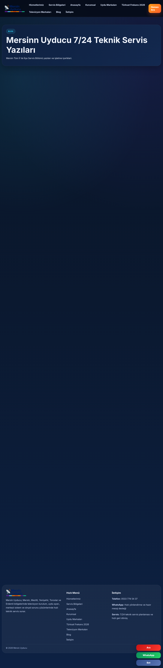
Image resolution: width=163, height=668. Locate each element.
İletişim (69, 12)
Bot (148, 662)
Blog (58, 12)
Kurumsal (90, 5)
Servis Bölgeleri (57, 5)
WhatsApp (148, 655)
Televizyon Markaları (40, 12)
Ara (148, 647)
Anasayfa (75, 5)
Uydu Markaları (109, 5)
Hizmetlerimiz (36, 5)
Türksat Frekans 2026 (133, 5)
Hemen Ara (155, 8)
